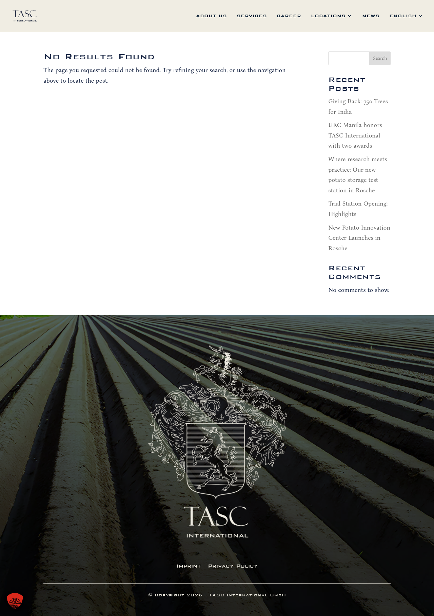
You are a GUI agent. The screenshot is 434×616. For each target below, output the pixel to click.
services (252, 16)
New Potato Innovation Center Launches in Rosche (359, 238)
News (370, 16)
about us (211, 16)
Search (380, 58)
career (289, 16)
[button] (15, 601)
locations (328, 16)
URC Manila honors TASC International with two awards (355, 135)
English (402, 16)
